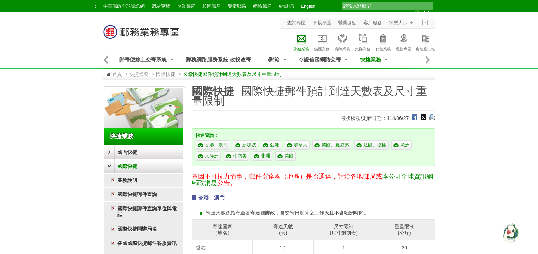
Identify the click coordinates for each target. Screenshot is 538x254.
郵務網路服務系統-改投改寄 (218, 59)
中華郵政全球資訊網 (124, 6)
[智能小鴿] (510, 232)
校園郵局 (211, 6)
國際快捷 (166, 74)
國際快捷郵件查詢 (137, 194)
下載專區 (322, 22)
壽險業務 (342, 41)
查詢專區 (296, 22)
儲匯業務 (321, 41)
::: (94, 6)
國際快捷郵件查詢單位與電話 (147, 212)
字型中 (418, 22)
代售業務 (383, 41)
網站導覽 (161, 6)
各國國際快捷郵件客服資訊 (147, 243)
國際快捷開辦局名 (137, 229)
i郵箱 (274, 59)
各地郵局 (286, 6)
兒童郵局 (237, 6)
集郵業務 (362, 41)
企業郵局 (186, 6)
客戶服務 (372, 22)
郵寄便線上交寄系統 (143, 59)
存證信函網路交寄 (320, 59)
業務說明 (127, 180)
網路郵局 (262, 6)
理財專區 (403, 41)
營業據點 (347, 22)
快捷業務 (370, 59)
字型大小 (398, 22)
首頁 (117, 74)
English (308, 6)
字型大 (425, 22)
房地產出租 (425, 41)
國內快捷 (127, 152)
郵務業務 (301, 41)
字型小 (411, 22)
